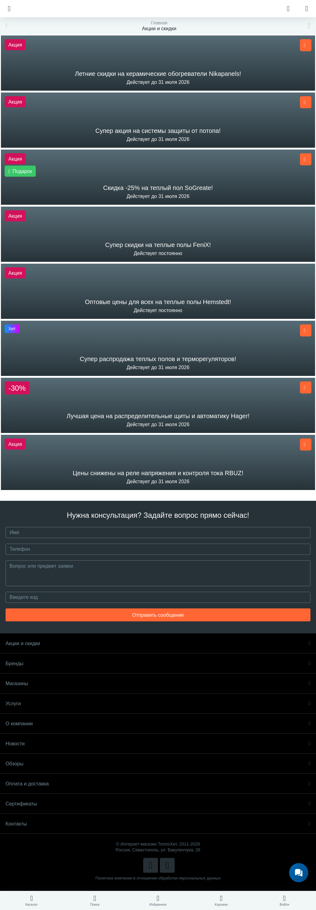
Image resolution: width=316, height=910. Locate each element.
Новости (158, 743)
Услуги (158, 703)
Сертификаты (158, 803)
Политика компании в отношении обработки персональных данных (157, 878)
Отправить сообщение (158, 615)
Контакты (158, 823)
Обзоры (158, 763)
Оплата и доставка (158, 783)
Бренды (158, 663)
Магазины (158, 683)
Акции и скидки (158, 643)
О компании (158, 723)
